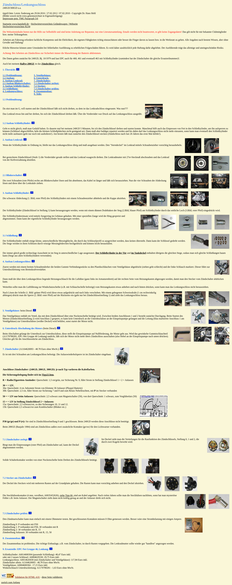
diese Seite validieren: (52, 577)
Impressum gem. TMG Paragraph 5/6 (20, 18)
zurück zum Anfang (10, 582)
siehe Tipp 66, (67, 495)
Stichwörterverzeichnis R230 (16, 26)
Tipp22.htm (48, 374)
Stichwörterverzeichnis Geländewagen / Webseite (54, 24)
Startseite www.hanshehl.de (16, 24)
